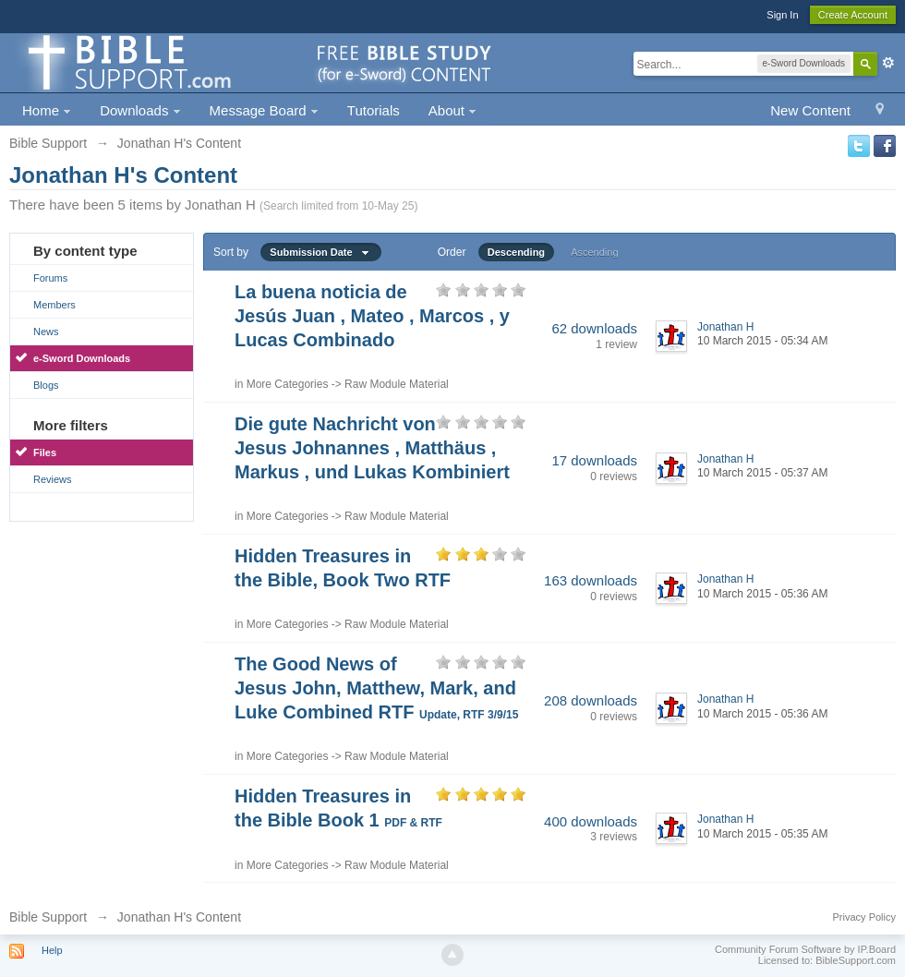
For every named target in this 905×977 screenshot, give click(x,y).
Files (44, 452)
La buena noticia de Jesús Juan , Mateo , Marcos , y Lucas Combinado (372, 316)
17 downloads (594, 460)
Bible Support (48, 917)
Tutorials (373, 110)
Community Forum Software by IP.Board (805, 949)
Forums (50, 277)
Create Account (852, 14)
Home (46, 110)
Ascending (594, 252)
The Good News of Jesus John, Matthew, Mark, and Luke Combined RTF (376, 688)
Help (52, 950)
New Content (810, 110)
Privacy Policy (864, 917)
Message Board (264, 110)
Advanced (888, 62)
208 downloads (590, 700)
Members (54, 304)
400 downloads (590, 821)
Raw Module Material (396, 384)
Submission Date (320, 252)
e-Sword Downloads (81, 358)
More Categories (288, 384)
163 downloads (590, 580)
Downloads (140, 110)
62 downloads (594, 328)
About (452, 110)
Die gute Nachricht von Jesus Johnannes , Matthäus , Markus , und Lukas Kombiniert (372, 448)
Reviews (52, 479)
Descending (516, 252)
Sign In (782, 14)
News (46, 331)
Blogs (46, 385)
